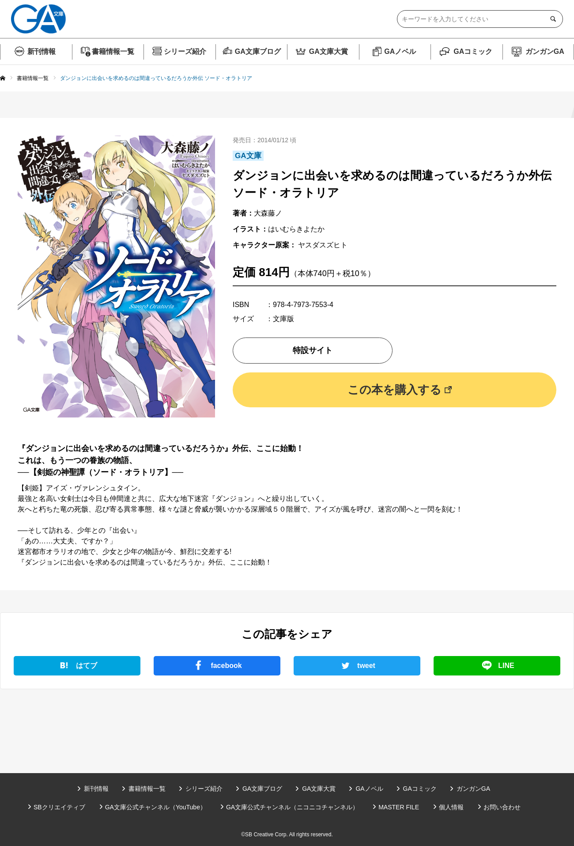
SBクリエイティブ (59, 807)
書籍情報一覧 (113, 51)
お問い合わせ (502, 807)
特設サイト (312, 350)
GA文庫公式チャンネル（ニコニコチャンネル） (292, 807)
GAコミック (472, 51)
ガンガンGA (544, 51)
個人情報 (451, 807)
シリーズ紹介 (185, 51)
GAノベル (400, 51)
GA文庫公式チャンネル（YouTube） (155, 807)
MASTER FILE (398, 807)
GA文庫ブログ (258, 51)
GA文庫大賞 (328, 51)
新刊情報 (41, 51)
